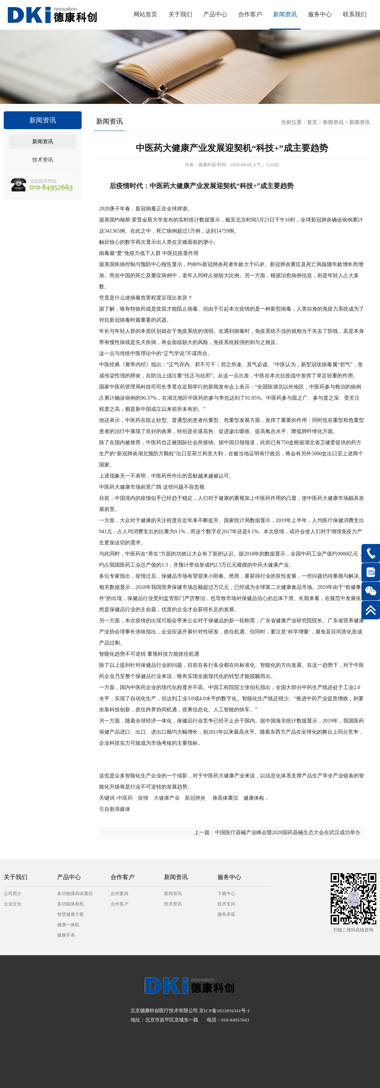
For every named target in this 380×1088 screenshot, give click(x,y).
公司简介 (13, 893)
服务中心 (320, 14)
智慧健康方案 (70, 914)
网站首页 (145, 14)
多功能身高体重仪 (75, 893)
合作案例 (119, 893)
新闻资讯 (285, 14)
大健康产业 (166, 798)
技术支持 (226, 904)
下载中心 (226, 893)
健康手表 (66, 935)
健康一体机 (68, 924)
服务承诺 (226, 914)
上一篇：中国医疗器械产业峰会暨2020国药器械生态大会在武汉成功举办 (277, 832)
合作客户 (250, 14)
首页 (312, 122)
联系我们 (355, 14)
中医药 (127, 798)
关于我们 (180, 14)
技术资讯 (42, 160)
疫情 (143, 798)
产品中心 (215, 14)
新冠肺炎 (195, 798)
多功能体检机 (70, 904)
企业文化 (13, 904)
